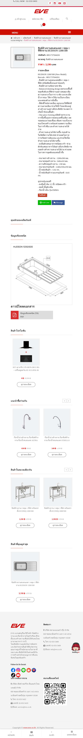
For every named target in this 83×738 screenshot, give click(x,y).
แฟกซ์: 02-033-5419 (19, 703)
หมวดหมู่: (42, 59)
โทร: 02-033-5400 (51, 642)
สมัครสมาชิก (37, 19)
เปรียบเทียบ (54, 19)
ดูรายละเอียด (26, 384)
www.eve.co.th (29, 728)
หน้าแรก (15, 38)
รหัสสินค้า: (42, 55)
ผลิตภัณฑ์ (27, 38)
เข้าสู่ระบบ (21, 19)
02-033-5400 (31, 1)
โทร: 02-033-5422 (18, 699)
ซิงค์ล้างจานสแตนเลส (42, 38)
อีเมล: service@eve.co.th (21, 707)
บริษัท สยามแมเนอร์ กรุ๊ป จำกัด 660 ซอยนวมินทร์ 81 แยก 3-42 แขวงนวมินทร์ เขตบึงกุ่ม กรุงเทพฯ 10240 (57, 634)
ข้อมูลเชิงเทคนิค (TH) (29, 315)
